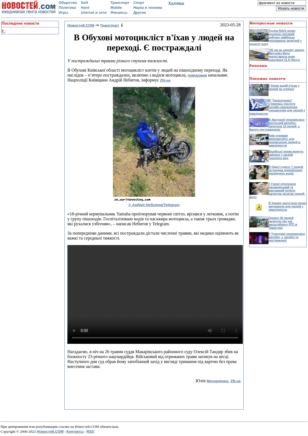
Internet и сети (94, 12)
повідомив (197, 75)
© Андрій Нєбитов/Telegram (154, 205)
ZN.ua (165, 80)
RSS (90, 431)
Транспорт (119, 3)
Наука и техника (147, 7)
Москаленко (217, 381)
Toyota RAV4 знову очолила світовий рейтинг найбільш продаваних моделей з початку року (275, 37)
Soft (84, 3)
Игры (63, 12)
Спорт (138, 3)
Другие (139, 12)
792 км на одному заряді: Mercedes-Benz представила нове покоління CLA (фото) (287, 54)
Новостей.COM (50, 431)
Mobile (116, 7)
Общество (68, 3)
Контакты (75, 431)
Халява (176, 3)
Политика (67, 7)
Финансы (118, 12)
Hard (85, 7)
